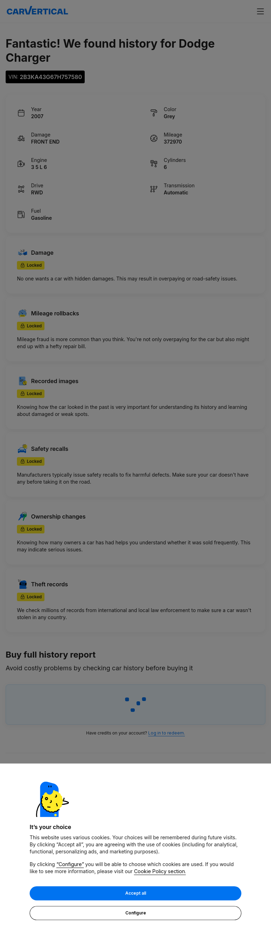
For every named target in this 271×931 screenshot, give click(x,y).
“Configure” (70, 865)
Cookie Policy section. (160, 872)
